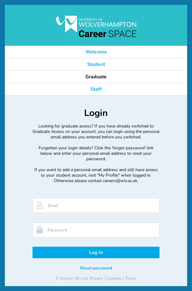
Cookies (114, 278)
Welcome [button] (96, 52)
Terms (131, 278)
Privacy (96, 278)
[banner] (96, 26)
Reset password (96, 268)
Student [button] (96, 64)
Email (53, 205)
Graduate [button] (96, 76)
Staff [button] (96, 89)
